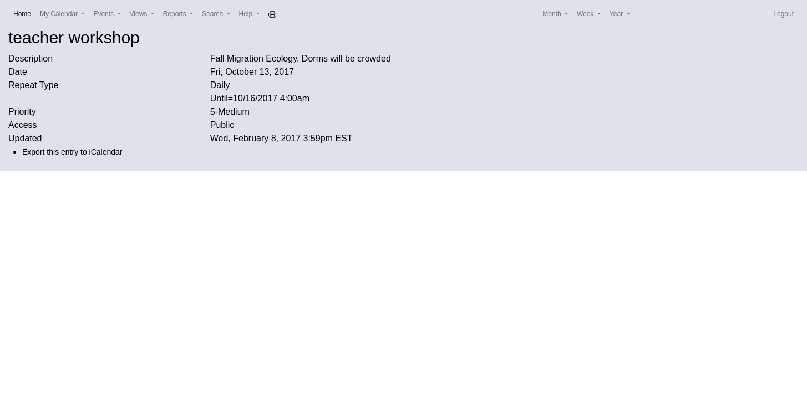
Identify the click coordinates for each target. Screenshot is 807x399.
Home (24, 13)
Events (104, 14)
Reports (175, 14)
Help (247, 14)
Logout (783, 14)
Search (213, 14)
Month (552, 14)
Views (139, 14)
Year (617, 14)
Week (586, 14)
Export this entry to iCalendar (72, 151)
